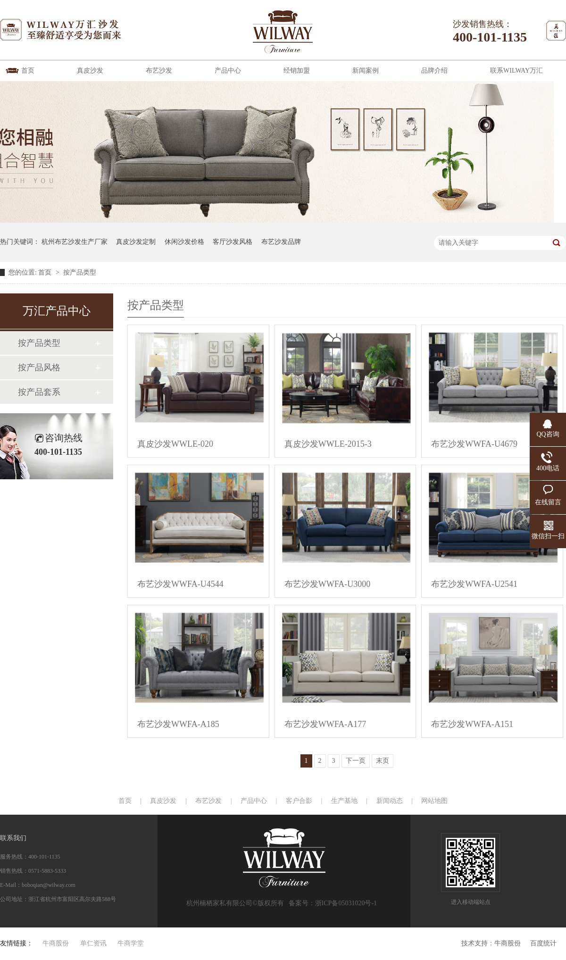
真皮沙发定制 (136, 241)
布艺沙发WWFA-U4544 (180, 584)
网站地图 (434, 800)
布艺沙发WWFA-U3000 (327, 584)
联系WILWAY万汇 (516, 70)
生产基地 (344, 800)
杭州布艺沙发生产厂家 (75, 241)
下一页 (356, 760)
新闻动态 (389, 800)
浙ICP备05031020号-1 (346, 903)
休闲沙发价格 (184, 241)
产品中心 (228, 70)
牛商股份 (507, 943)
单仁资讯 (93, 943)
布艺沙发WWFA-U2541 (474, 584)
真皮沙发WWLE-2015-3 (328, 444)
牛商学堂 (130, 943)
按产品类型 (79, 272)
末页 (382, 760)
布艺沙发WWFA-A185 (178, 724)
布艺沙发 (159, 70)
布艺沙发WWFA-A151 (472, 724)
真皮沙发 (90, 70)
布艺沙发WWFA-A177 (325, 724)
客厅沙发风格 (232, 241)
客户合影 (299, 800)
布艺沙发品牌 (281, 241)
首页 (27, 70)
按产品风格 (39, 367)
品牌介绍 (434, 70)
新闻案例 (365, 70)
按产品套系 (39, 392)
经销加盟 (296, 70)
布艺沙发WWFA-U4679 (474, 444)
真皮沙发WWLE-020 (175, 444)
